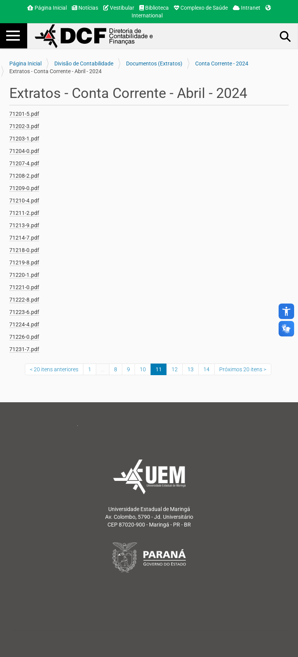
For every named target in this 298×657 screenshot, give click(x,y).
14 (206, 369)
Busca (285, 36)
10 (143, 369)
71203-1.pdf (24, 139)
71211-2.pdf (24, 213)
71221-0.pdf (24, 287)
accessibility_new (286, 311)
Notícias (85, 8)
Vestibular (118, 8)
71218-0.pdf (24, 250)
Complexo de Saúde (201, 8)
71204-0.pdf (24, 151)
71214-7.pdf (24, 238)
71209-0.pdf (24, 188)
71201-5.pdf (24, 114)
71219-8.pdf (24, 262)
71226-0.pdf (24, 337)
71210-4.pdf (24, 200)
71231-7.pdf (24, 349)
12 (175, 369)
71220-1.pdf (24, 275)
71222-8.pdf (24, 300)
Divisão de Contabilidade (83, 63)
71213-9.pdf (24, 225)
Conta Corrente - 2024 (221, 63)
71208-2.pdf (24, 176)
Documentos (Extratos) (154, 63)
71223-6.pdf (24, 312)
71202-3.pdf (24, 126)
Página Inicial (47, 8)
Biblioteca (154, 8)
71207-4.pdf (24, 163)
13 (190, 369)
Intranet (246, 8)
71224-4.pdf (24, 324)
